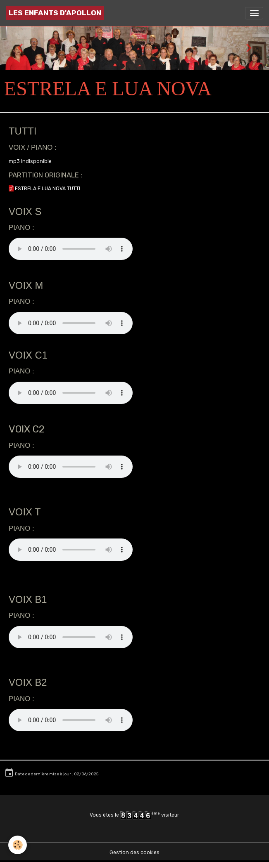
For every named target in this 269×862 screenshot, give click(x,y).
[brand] (55, 13)
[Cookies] (17, 845)
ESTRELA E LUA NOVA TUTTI (47, 188)
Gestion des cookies (134, 852)
